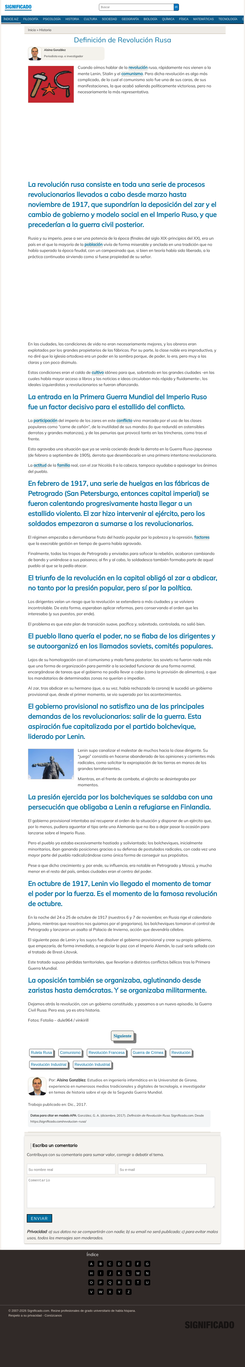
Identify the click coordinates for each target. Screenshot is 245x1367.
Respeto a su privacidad (25, 1315)
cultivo (98, 372)
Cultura (90, 19)
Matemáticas (203, 19)
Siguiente (123, 1035)
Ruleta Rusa (41, 1053)
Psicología (52, 19)
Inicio (32, 30)
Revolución (181, 1053)
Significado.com (18, 7)
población (93, 244)
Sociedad (109, 19)
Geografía (130, 19)
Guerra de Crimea (148, 1053)
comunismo (132, 73)
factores (201, 537)
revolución (138, 67)
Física (184, 19)
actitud (39, 465)
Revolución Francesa (106, 1053)
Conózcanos (53, 1315)
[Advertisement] (122, 138)
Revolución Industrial (49, 1065)
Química (168, 19)
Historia (72, 19)
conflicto (124, 420)
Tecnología (227, 19)
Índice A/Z (11, 19)
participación (45, 420)
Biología (150, 19)
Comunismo (70, 1053)
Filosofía (30, 19)
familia (63, 465)
